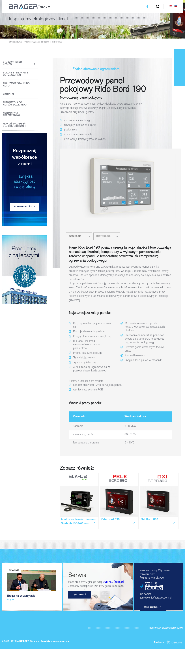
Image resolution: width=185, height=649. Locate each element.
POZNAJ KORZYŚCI (24, 206)
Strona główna (15, 42)
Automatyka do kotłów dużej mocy (15, 103)
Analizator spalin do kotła (16, 84)
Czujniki (8, 94)
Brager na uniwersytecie (31, 584)
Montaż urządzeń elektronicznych (14, 125)
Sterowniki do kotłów (12, 63)
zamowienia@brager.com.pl (155, 597)
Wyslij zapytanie (152, 607)
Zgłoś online (79, 594)
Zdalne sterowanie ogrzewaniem (15, 74)
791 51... (154, 586)
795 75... (113, 582)
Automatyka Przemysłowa (11, 114)
